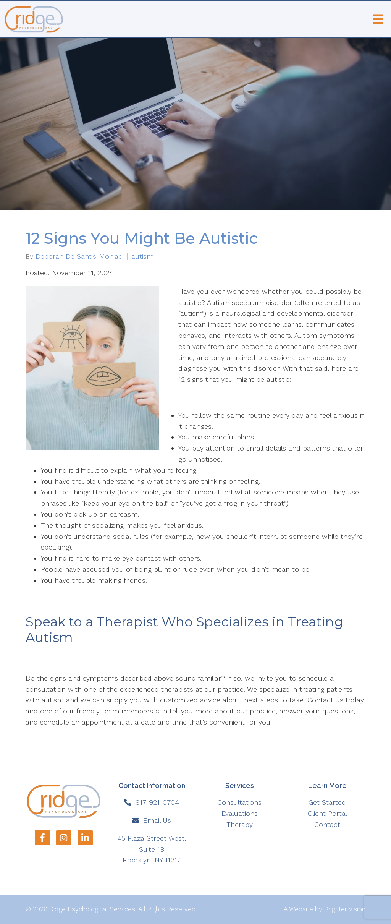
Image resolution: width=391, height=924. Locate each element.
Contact (327, 824)
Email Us (157, 820)
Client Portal (327, 813)
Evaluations (239, 813)
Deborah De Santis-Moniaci (79, 256)
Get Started (327, 802)
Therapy (239, 824)
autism (142, 256)
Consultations (239, 802)
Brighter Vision (344, 909)
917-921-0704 (157, 802)
